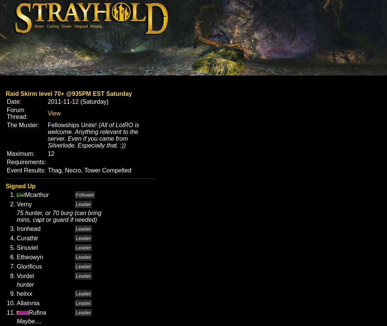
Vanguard (81, 26)
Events (66, 26)
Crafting (53, 26)
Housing (96, 26)
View (54, 113)
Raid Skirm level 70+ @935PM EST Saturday (69, 94)
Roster (39, 26)
